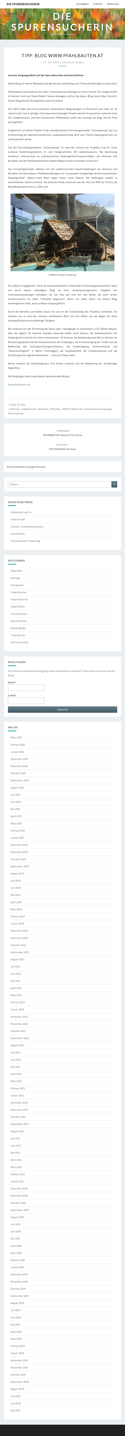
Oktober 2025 (18, 773)
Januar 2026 (17, 751)
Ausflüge (15, 578)
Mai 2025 (15, 809)
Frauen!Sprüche (19, 599)
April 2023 (16, 988)
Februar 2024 (18, 916)
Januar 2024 (17, 923)
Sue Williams (18, 533)
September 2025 (20, 780)
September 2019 (20, 1295)
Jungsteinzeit (29, 409)
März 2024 (16, 909)
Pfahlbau (55, 409)
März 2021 (16, 1167)
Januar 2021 (17, 1181)
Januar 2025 (17, 837)
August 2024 (17, 873)
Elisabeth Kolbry (73, 62)
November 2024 (19, 852)
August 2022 (17, 1045)
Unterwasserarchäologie (98, 409)
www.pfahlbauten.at (19, 384)
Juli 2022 (15, 1052)
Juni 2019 (16, 1317)
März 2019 (16, 1338)
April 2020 (16, 1245)
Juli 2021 (15, 1138)
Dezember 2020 (19, 1188)
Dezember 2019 (19, 1274)
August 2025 (17, 787)
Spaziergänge (18, 628)
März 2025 (16, 823)
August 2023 (17, 959)
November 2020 (19, 1195)
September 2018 (20, 1381)
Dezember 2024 (19, 844)
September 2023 (20, 952)
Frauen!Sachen (19, 592)
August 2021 (17, 1131)
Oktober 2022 (18, 1031)
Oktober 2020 (18, 1202)
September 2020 (20, 1210)
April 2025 (16, 816)
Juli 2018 (15, 1396)
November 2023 (19, 938)
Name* (26, 686)
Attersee (15, 409)
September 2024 (20, 866)
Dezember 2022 (19, 1016)
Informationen (19, 613)
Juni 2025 (16, 801)
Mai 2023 (15, 981)
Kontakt (97, 4)
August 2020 (17, 1217)
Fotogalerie (17, 585)
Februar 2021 (18, 1174)
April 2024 (16, 902)
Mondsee (43, 409)
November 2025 (19, 766)
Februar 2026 (18, 744)
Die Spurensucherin (23, 4)
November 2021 (19, 1109)
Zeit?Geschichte (20, 642)
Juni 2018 (16, 1403)
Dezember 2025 (19, 759)
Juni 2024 (16, 887)
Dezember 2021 (19, 1102)
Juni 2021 (16, 1145)
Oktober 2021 (18, 1116)
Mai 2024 (15, 894)
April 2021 (16, 1159)
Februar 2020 (18, 1260)
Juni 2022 (16, 1059)
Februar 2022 (18, 1088)
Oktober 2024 (18, 859)
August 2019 (17, 1303)
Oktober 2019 (18, 1288)
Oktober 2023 (18, 945)
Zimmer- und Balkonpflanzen (27, 526)
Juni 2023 (16, 973)
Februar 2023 (18, 1002)
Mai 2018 (15, 1410)
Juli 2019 (15, 1310)
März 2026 (16, 737)
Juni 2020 (16, 1231)
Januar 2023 (17, 1009)
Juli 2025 (15, 794)
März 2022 (16, 1081)
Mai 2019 (15, 1324)
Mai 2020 (15, 1238)
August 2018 (17, 1388)
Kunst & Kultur (19, 620)
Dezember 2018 (19, 1360)
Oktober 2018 (18, 1374)
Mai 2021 (15, 1152)
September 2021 (20, 1124)
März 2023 (16, 995)
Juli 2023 (15, 966)
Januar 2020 (17, 1267)
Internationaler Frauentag (25, 540)
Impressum (113, 4)
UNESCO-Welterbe (72, 409)
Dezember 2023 (19, 930)
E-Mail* (26, 699)
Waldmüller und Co (21, 512)
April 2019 (16, 1331)
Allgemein (16, 570)
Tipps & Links (18, 404)
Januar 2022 (17, 1095)
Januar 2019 (17, 1353)
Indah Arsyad (18, 519)
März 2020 (16, 1253)
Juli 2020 (15, 1224)
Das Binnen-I (82, 4)
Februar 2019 (18, 1346)
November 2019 (19, 1281)
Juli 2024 (15, 880)
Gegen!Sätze (18, 606)
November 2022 (19, 1023)
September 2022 (20, 1038)
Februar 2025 (18, 830)
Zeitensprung (15, 413)
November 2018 (19, 1367)
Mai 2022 (15, 1066)
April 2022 (16, 1074)
